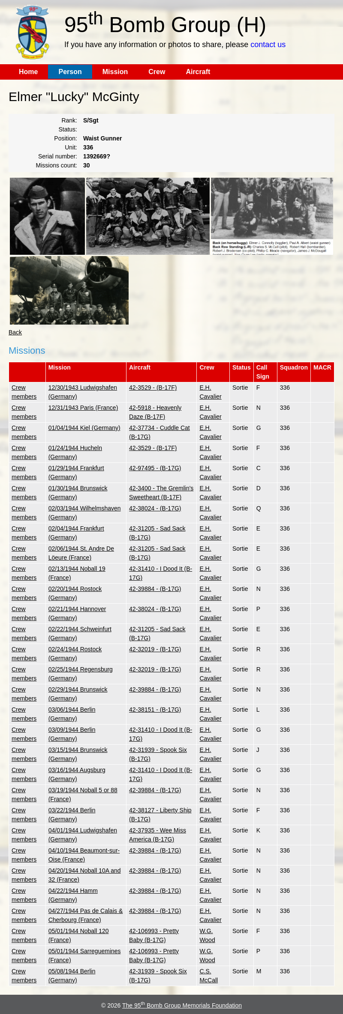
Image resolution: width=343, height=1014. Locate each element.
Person (69, 71)
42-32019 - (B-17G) (155, 649)
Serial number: (57, 156)
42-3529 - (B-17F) (153, 387)
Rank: (69, 120)
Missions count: (56, 165)
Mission (115, 71)
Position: (65, 138)
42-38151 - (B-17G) (155, 709)
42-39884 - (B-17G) (155, 588)
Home (28, 71)
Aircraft (198, 71)
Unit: (71, 147)
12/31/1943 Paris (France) (83, 407)
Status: (67, 129)
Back (15, 332)
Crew (156, 71)
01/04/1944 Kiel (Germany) (84, 427)
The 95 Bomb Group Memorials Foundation (182, 1005)
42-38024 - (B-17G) (155, 508)
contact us (268, 44)
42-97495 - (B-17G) (155, 468)
